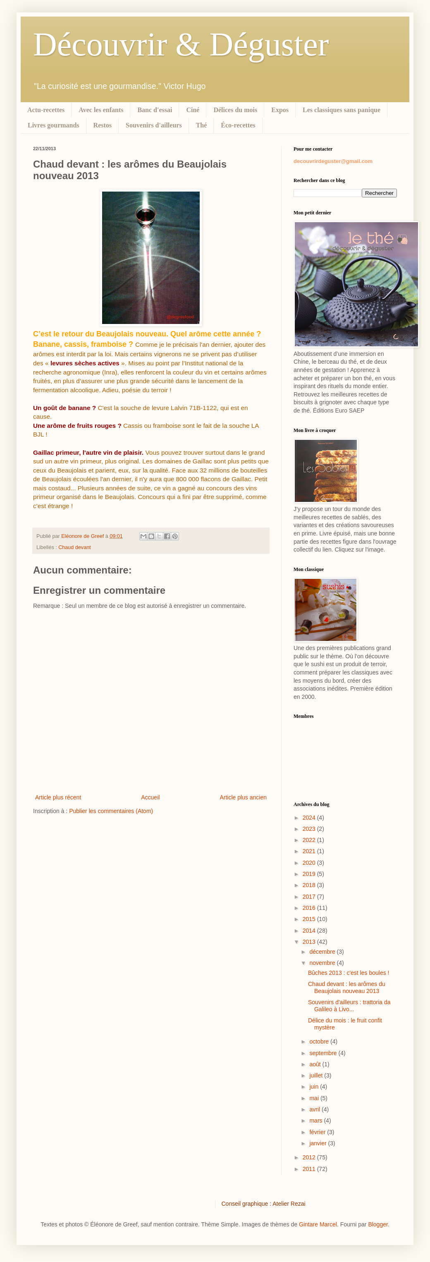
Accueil (150, 797)
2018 (310, 885)
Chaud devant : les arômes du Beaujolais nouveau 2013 (346, 987)
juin (314, 1086)
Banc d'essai (154, 109)
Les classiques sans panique (341, 109)
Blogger (377, 1224)
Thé (201, 125)
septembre (323, 1053)
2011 (310, 1169)
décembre (323, 951)
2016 (310, 908)
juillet (316, 1075)
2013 (310, 941)
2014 (310, 930)
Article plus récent (58, 797)
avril (315, 1109)
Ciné (192, 109)
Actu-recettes (45, 109)
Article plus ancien (243, 797)
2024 (310, 817)
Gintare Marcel (318, 1224)
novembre (323, 963)
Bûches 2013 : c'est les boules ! (348, 972)
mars (316, 1120)
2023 (310, 828)
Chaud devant (74, 547)
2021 (310, 851)
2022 (310, 840)
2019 (310, 874)
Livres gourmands (53, 125)
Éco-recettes (238, 125)
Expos (280, 109)
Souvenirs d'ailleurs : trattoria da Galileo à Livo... (349, 1005)
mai (314, 1098)
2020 (310, 862)
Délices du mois (235, 109)
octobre (319, 1041)
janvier (318, 1143)
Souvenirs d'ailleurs (154, 125)
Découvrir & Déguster (181, 44)
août (315, 1064)
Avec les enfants (101, 109)
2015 (310, 919)
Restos (102, 125)
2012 (310, 1157)
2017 (310, 896)
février (318, 1132)
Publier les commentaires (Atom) (111, 811)
